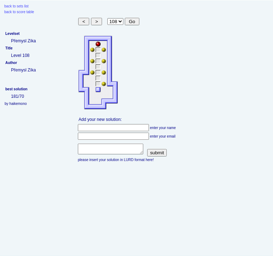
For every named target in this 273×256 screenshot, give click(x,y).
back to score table (19, 12)
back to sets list (16, 6)
